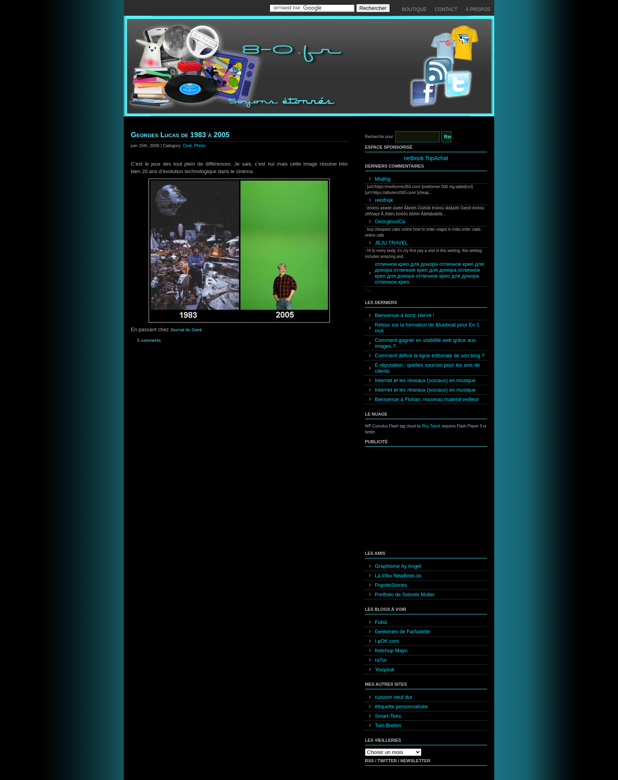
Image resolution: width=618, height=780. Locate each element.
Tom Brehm (388, 725)
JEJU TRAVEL (391, 243)
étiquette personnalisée (401, 706)
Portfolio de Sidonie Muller (405, 594)
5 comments (149, 340)
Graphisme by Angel (398, 566)
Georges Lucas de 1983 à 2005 (180, 135)
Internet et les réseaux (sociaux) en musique (425, 380)
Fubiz (381, 622)
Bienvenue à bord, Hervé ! (404, 315)
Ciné (187, 145)
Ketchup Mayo (391, 650)
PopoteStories (391, 585)
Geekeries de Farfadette (402, 631)
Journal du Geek (186, 329)
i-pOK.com (387, 641)
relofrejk (384, 200)
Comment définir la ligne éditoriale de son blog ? (429, 355)
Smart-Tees (388, 716)
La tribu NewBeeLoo (398, 575)
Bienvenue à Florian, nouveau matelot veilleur (427, 399)
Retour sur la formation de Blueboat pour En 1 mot (427, 328)
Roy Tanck (431, 426)
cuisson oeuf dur (393, 697)
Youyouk (384, 669)
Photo (200, 145)
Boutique (414, 9)
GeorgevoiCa (390, 221)
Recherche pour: (379, 136)
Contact (446, 9)
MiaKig (383, 179)
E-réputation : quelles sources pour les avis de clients (427, 368)
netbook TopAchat (426, 158)
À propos (477, 9)
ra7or (381, 660)
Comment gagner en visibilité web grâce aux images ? (425, 343)
